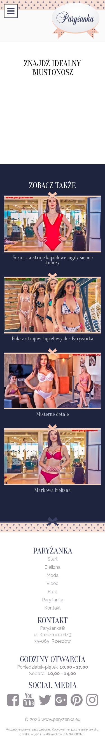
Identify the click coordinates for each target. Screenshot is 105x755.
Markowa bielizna (52, 490)
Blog (52, 591)
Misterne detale (52, 414)
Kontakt (52, 608)
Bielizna (52, 567)
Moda (52, 575)
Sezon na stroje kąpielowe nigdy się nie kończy (53, 260)
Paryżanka (52, 599)
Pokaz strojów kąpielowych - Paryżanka (53, 339)
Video (52, 583)
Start (53, 559)
